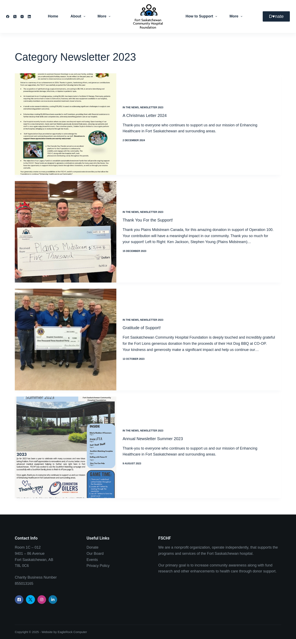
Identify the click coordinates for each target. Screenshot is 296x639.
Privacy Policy (98, 566)
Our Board (95, 553)
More (105, 16)
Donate (92, 547)
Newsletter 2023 (151, 107)
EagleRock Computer (72, 632)
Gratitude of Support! (142, 327)
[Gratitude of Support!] (65, 339)
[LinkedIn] (29, 16)
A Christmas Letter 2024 (145, 115)
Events (92, 560)
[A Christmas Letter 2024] (65, 124)
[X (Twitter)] (14, 16)
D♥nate (276, 16)
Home (53, 16)
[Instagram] (22, 16)
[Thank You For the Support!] (65, 232)
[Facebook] (7, 16)
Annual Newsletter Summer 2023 (153, 438)
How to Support (202, 16)
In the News (131, 107)
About (79, 16)
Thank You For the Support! (148, 220)
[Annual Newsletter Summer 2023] (65, 447)
